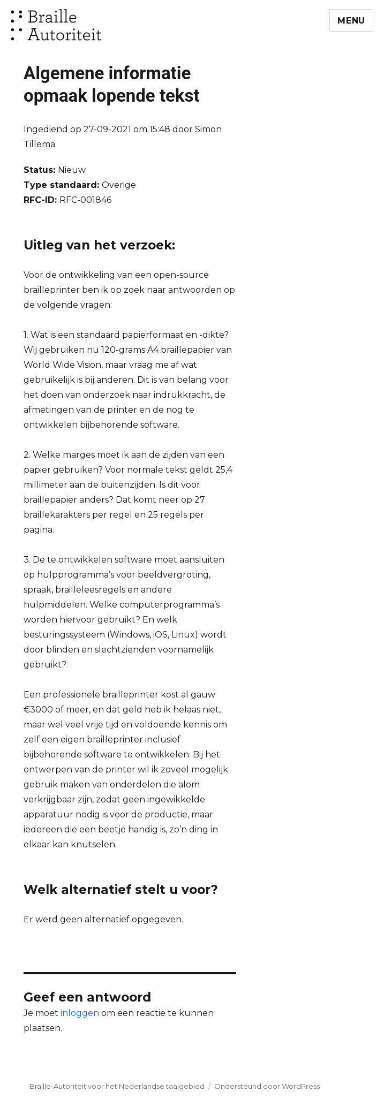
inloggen (80, 1013)
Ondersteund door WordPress (267, 1086)
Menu (351, 21)
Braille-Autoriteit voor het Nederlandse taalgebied (117, 1086)
